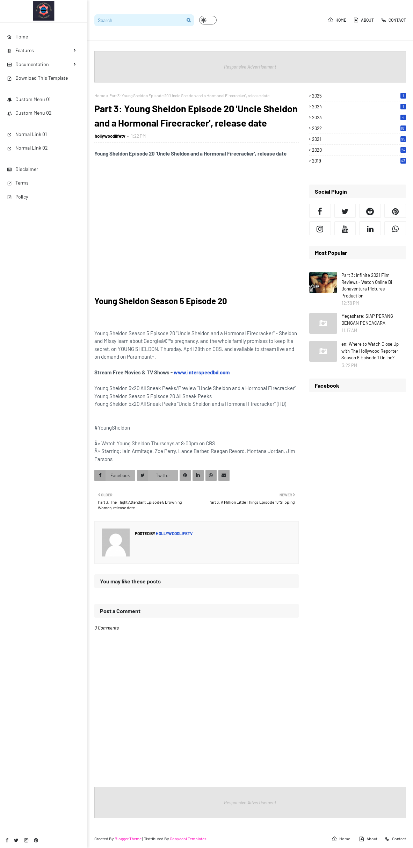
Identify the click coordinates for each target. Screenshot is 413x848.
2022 (359, 128)
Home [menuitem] (17, 36)
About (363, 20)
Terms (18, 183)
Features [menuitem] (20, 50)
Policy (17, 197)
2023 (359, 117)
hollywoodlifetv (110, 136)
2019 (359, 161)
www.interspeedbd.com (202, 372)
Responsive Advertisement (250, 67)
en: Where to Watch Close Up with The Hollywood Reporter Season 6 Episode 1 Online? (370, 350)
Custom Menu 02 (29, 113)
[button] (208, 20)
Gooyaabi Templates (188, 838)
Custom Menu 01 (29, 99)
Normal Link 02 (27, 148)
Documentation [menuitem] (28, 64)
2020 (359, 150)
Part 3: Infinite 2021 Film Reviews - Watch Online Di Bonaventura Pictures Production (366, 285)
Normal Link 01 (27, 134)
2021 (359, 139)
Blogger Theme (128, 838)
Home (337, 20)
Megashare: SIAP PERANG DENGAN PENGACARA (367, 319)
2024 (359, 106)
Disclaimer (22, 169)
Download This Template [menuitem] (37, 78)
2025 (359, 96)
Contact (393, 20)
